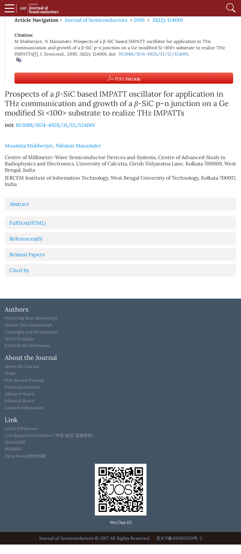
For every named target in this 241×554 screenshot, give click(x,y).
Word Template (19, 339)
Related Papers (26, 254)
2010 (139, 20)
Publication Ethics (22, 387)
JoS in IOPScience (21, 428)
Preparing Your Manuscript (31, 318)
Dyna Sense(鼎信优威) (25, 456)
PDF (124, 78)
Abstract (19, 204)
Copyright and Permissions (31, 332)
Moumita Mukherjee (29, 145)
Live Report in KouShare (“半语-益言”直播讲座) (49, 435)
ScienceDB (15, 442)
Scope (10, 373)
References (25, 238)
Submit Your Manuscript (28, 325)
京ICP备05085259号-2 (179, 538)
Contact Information (24, 407)
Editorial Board (19, 400)
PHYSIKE (13, 449)
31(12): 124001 (167, 20)
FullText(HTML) (27, 223)
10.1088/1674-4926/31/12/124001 (153, 54)
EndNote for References (27, 345)
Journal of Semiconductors (96, 20)
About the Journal (22, 366)
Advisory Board (19, 393)
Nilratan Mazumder (78, 145)
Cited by (19, 270)
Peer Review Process (24, 380)
